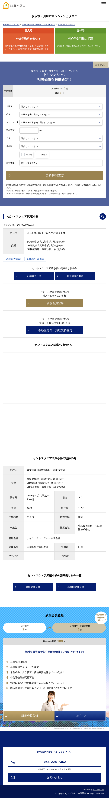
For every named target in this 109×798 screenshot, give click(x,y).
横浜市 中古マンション (11, 25)
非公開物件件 (75, 276)
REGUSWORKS (98, 790)
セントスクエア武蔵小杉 (66, 25)
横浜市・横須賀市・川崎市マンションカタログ (38, 25)
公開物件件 (34, 276)
